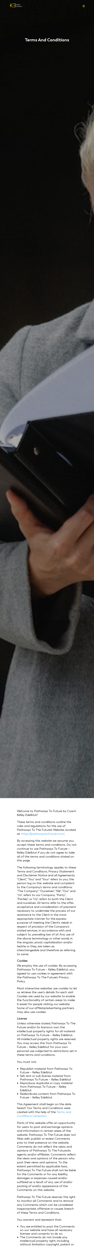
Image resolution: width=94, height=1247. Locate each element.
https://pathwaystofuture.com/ (42, 834)
